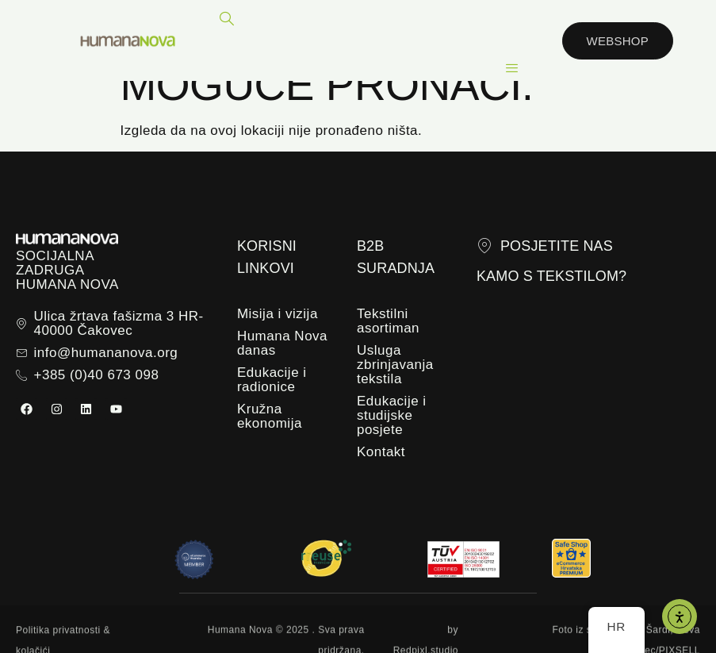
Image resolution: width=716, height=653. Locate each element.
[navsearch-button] (227, 20)
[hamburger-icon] (512, 68)
